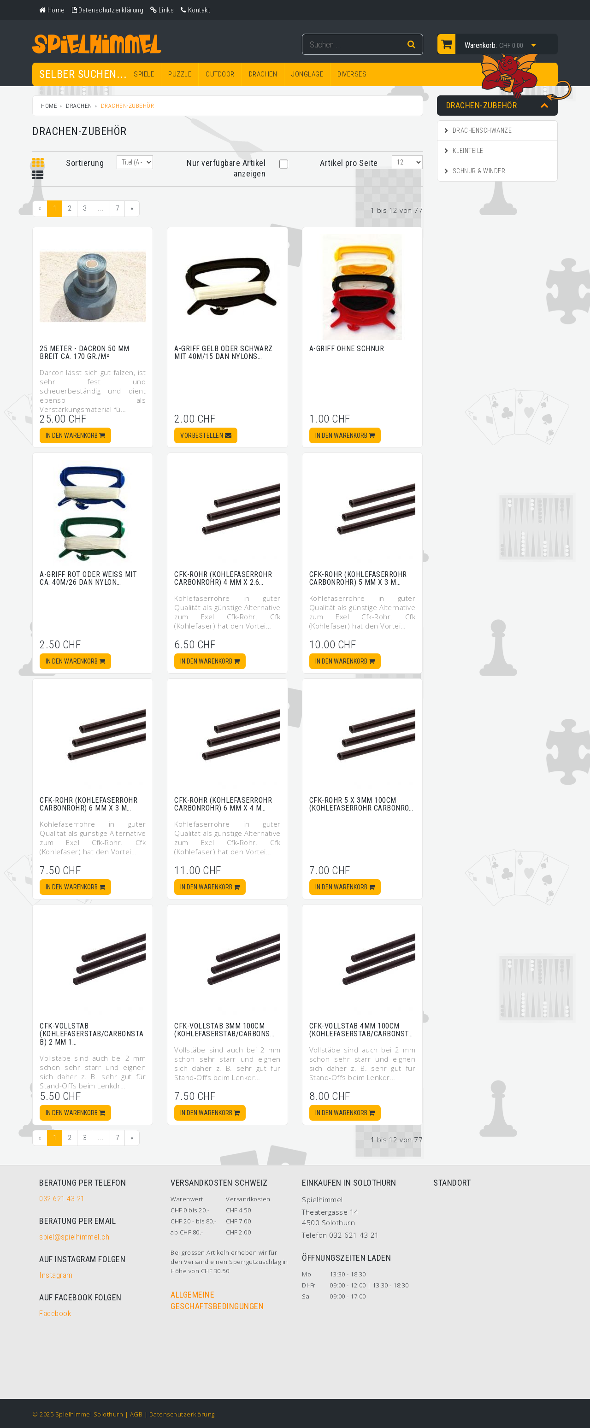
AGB (136, 1414)
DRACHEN (263, 74)
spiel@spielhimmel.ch (74, 1236)
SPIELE (144, 74)
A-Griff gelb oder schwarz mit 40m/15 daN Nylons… (223, 352)
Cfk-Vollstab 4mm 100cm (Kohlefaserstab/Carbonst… (361, 1030)
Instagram (56, 1275)
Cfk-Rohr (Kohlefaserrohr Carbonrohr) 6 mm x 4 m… (223, 804)
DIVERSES (351, 74)
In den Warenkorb (75, 435)
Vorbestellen (205, 435)
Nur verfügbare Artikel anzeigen (226, 168)
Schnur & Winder (475, 171)
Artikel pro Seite (349, 163)
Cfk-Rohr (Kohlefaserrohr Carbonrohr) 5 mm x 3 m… (358, 578)
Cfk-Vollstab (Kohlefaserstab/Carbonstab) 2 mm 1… (92, 1034)
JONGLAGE (307, 74)
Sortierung (84, 163)
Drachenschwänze (478, 130)
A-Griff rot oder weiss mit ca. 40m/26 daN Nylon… (88, 578)
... (101, 208)
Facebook (55, 1313)
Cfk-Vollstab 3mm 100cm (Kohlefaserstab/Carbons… (224, 1030)
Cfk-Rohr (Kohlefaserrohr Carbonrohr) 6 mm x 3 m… (88, 804)
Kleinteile (464, 150)
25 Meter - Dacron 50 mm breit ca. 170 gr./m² (85, 352)
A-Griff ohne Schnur (346, 348)
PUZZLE (179, 74)
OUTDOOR (220, 74)
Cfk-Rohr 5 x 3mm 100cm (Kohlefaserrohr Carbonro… (361, 804)
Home (49, 105)
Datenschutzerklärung (182, 1414)
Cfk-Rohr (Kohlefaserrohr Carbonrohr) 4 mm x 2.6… (223, 578)
